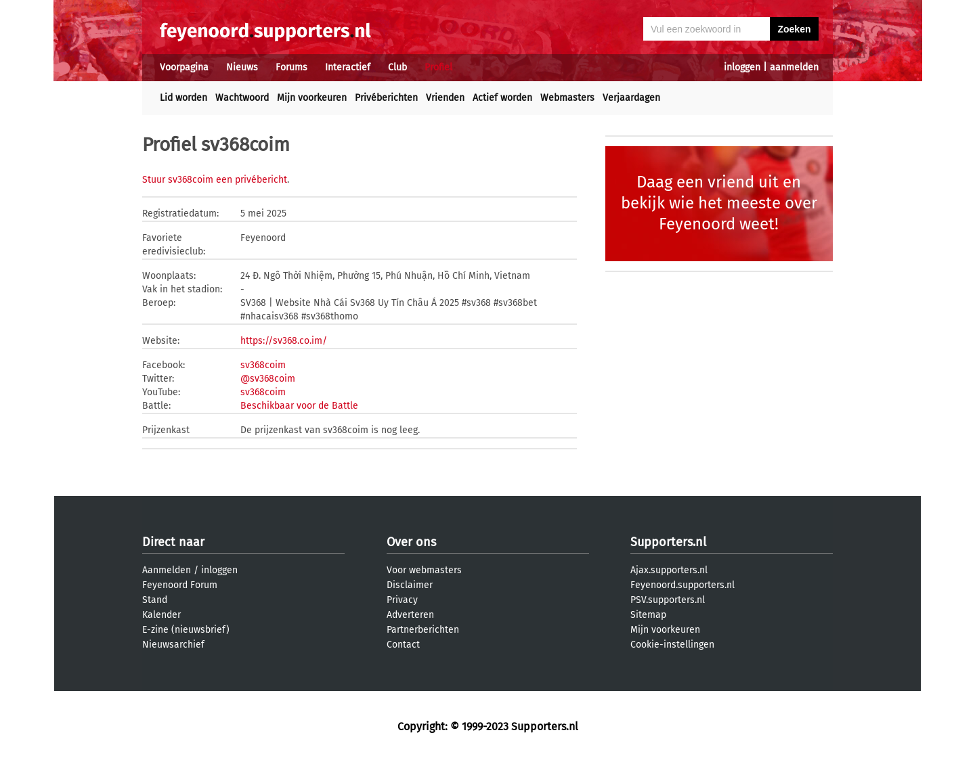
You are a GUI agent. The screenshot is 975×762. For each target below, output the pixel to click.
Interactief (347, 67)
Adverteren (410, 615)
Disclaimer (410, 585)
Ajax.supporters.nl (669, 570)
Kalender (161, 615)
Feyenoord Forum (179, 585)
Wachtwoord (242, 98)
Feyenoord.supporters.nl (682, 585)
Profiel (438, 67)
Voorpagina (184, 67)
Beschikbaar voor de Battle (299, 405)
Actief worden (502, 98)
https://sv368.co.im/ (283, 340)
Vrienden (445, 98)
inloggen (742, 67)
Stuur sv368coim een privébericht (214, 179)
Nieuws (242, 67)
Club (397, 67)
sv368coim (263, 365)
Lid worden (183, 98)
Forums (291, 67)
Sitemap (648, 615)
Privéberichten (386, 98)
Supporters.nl (668, 542)
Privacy (402, 600)
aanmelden (794, 67)
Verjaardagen (631, 98)
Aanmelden (166, 570)
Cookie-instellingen (672, 644)
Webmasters (567, 98)
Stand (154, 600)
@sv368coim (267, 378)
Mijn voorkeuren (312, 98)
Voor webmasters (424, 570)
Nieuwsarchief (173, 644)
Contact (403, 644)
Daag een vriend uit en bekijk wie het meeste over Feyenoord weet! (719, 203)
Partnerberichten (423, 629)
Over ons (411, 542)
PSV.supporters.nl (667, 600)
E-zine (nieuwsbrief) (186, 629)
